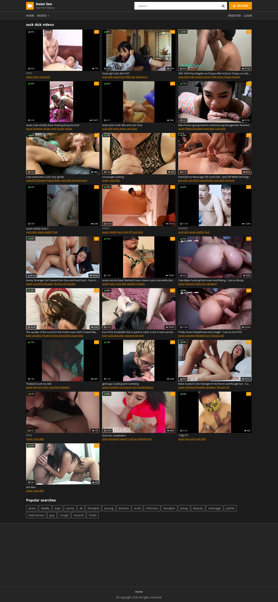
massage (214, 508)
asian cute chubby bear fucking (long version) (52, 125)
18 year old (60, 283)
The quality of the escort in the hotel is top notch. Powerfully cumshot (62, 332)
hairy (112, 283)
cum (134, 387)
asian (29, 77)
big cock (182, 180)
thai (35, 387)
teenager (209, 128)
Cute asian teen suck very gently (45, 177)
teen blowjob (79, 180)
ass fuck (43, 387)
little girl (130, 77)
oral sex (133, 439)
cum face (131, 128)
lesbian (124, 508)
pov (204, 283)
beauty (198, 508)
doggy (60, 128)
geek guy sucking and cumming (120, 383)
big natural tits (62, 335)
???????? (182, 228)
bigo (57, 508)
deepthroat (145, 439)
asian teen (77, 335)
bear (36, 77)
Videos (43, 15)
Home (30, 15)
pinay (184, 508)
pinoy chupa (224, 77)
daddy (68, 128)
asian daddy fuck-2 (37, 228)
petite (230, 508)
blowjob (37, 128)
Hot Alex (31, 487)
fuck (55, 232)
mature (123, 439)
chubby (140, 283)
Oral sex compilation (114, 435)
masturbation (145, 387)
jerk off (128, 232)
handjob (169, 508)
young (109, 508)
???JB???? (183, 435)
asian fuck (119, 77)
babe (198, 283)
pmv (121, 335)
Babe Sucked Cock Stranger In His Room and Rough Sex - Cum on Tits (215, 383)
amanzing (141, 77)
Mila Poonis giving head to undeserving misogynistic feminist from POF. (215, 125)
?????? (105, 228)
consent (129, 335)
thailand (65, 387)
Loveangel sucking (113, 177)
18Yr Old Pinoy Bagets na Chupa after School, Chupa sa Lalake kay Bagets (215, 73)
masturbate (53, 180)
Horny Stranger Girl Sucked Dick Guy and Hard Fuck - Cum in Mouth (62, 280)
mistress (152, 508)
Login (247, 15)
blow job (230, 180)
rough (64, 515)
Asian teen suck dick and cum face (122, 125)
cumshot (31, 180)
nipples (131, 283)
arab (137, 508)
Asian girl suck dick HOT (116, 73)
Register (234, 15)
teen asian (119, 128)
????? (29, 73)
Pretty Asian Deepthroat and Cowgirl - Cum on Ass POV (210, 332)
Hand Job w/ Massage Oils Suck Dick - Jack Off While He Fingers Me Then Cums (215, 177)
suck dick (44, 77)
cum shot (193, 180)
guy (52, 515)
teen (28, 335)
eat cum (139, 335)
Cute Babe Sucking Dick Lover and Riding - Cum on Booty (211, 280)
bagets (236, 77)
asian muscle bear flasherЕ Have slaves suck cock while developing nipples (138, 280)
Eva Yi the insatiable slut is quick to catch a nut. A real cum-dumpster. (138, 332)
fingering (48, 335)
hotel (92, 515)
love (104, 335)
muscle (79, 515)
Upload (240, 6)
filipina (189, 128)
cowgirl (71, 283)
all (81, 508)
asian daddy (44, 232)
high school (196, 77)
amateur (212, 283)
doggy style (49, 128)
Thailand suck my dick (39, 383)
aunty (70, 508)
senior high (209, 77)
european (126, 387)
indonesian (36, 515)
